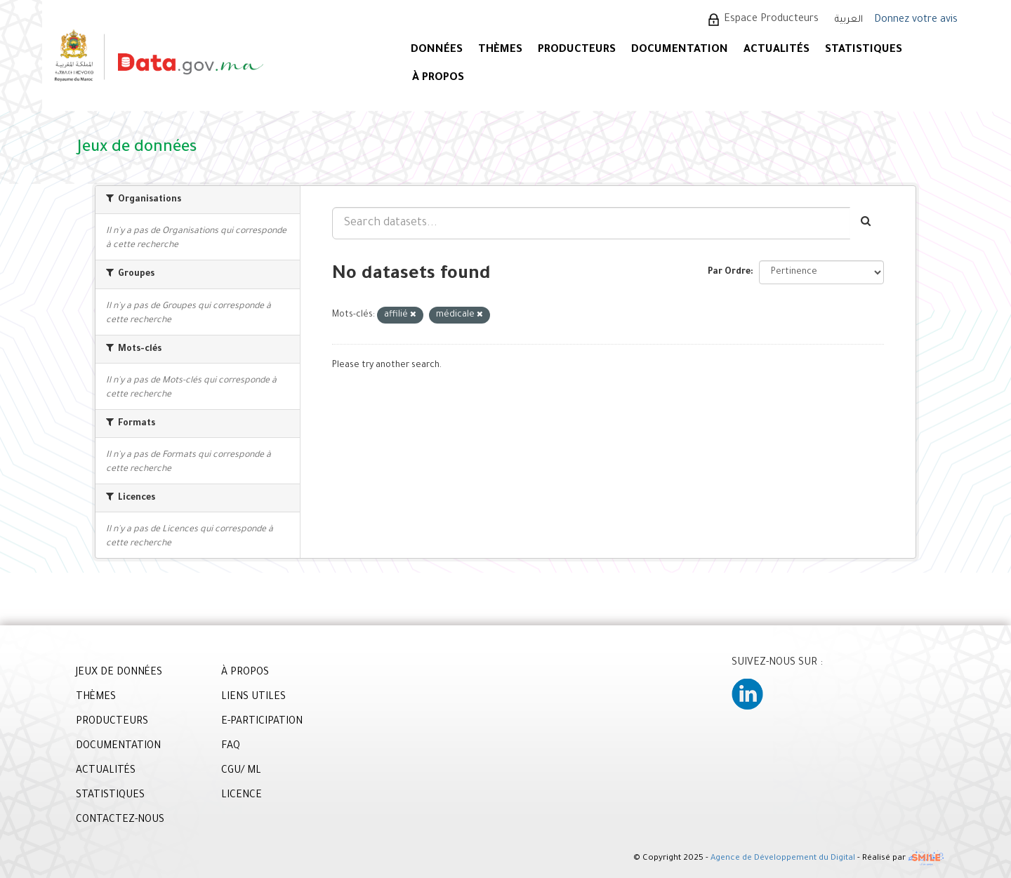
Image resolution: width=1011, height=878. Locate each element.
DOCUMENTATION (679, 50)
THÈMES (96, 697)
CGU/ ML (241, 771)
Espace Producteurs (771, 19)
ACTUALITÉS (777, 50)
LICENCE (241, 795)
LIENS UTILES (253, 697)
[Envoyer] (867, 223)
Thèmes (500, 50)
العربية (849, 20)
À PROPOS (438, 78)
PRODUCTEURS (577, 50)
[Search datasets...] (591, 223)
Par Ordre (729, 272)
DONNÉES (437, 50)
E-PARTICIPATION (262, 722)
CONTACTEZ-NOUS (120, 820)
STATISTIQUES (863, 50)
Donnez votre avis (916, 20)
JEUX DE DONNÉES (119, 673)
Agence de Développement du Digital (783, 859)
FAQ (230, 746)
